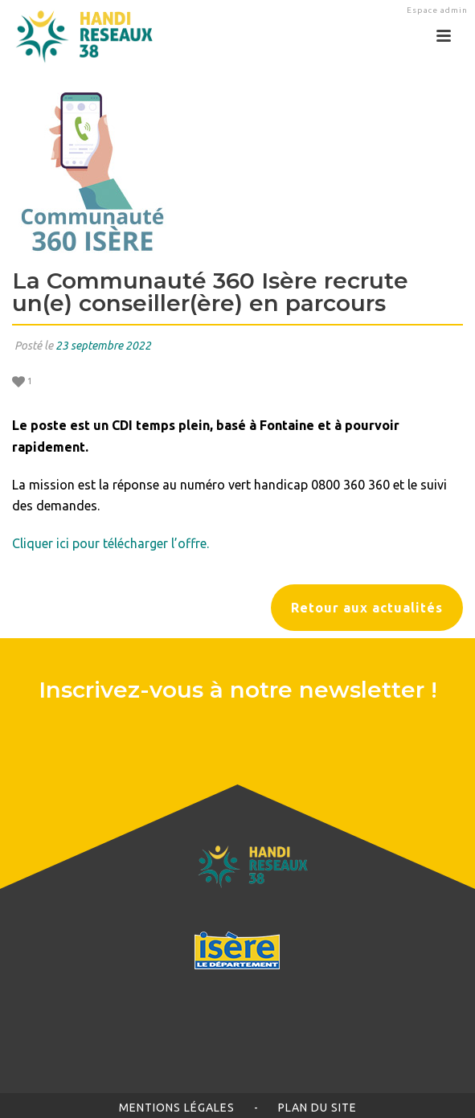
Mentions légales (177, 1107)
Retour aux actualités (367, 607)
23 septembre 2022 (103, 345)
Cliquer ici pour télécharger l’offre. (110, 543)
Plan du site (317, 1107)
